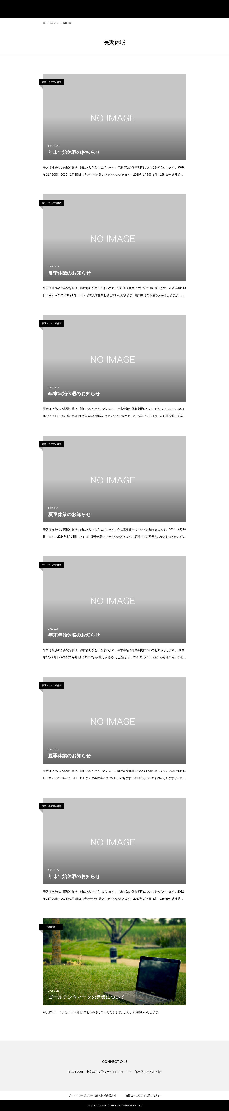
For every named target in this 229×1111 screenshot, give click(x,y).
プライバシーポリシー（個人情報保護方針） (94, 1095)
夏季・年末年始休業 (51, 82)
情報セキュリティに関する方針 (142, 1095)
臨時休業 (51, 927)
